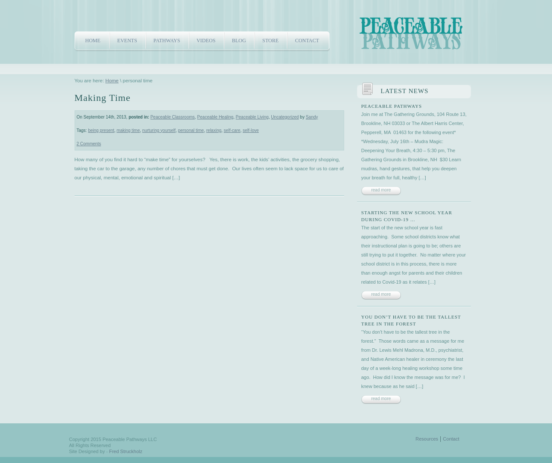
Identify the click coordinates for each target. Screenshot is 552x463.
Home (92, 41)
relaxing (213, 130)
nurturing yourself (159, 130)
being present (101, 130)
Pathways (167, 41)
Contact (307, 41)
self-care (232, 130)
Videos (206, 41)
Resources (427, 438)
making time (128, 130)
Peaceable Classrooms (173, 117)
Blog (239, 41)
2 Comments (89, 143)
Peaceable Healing (215, 117)
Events (127, 41)
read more (381, 190)
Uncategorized (284, 117)
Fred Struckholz (125, 451)
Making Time (103, 97)
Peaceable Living (252, 117)
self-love (251, 130)
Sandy (312, 117)
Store (270, 41)
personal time (191, 130)
